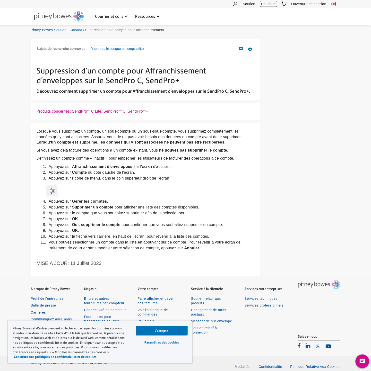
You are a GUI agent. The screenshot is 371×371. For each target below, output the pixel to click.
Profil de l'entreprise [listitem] (47, 298)
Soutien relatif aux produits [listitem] (206, 301)
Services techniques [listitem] (260, 298)
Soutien (249, 4)
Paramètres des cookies (161, 342)
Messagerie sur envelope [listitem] (211, 321)
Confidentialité (270, 367)
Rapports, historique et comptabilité (117, 49)
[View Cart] (284, 3)
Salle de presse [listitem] (43, 305)
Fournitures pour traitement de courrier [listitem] (101, 319)
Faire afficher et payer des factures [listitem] (156, 301)
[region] (100, 341)
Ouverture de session (308, 4)
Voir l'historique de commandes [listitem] (153, 312)
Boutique (268, 4)
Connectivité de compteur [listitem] (105, 310)
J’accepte (161, 331)
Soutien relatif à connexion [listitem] (204, 330)
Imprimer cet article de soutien (250, 49)
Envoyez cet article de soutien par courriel (241, 49)
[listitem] (299, 345)
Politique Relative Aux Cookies (315, 367)
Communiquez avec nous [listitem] (51, 319)
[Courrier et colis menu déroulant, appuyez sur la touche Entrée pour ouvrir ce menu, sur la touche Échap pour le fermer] (111, 16)
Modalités (242, 367)
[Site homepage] (59, 16)
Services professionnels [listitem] (264, 305)
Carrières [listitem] (38, 312)
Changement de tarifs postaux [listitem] (208, 312)
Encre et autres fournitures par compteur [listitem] (104, 301)
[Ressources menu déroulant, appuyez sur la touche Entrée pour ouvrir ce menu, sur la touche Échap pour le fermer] (147, 16)
